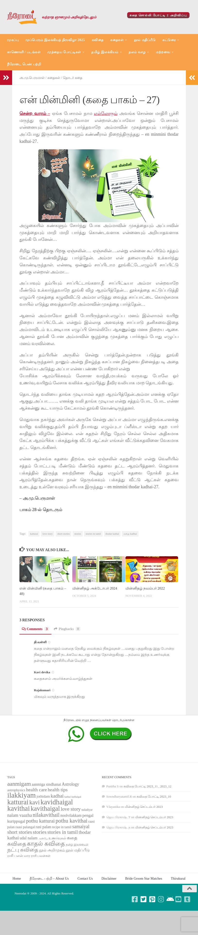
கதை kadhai (130, 533)
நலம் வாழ (137, 52)
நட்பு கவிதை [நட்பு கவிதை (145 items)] (22, 850)
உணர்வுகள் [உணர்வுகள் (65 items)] (57, 838)
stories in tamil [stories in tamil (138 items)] (62, 832)
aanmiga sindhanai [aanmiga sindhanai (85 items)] (46, 784)
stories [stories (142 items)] (40, 832)
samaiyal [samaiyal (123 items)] (81, 826)
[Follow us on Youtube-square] (178, 899)
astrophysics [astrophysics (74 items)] (16, 790)
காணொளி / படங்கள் (24, 52)
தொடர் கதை (72, 78)
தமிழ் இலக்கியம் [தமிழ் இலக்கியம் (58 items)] (77, 844)
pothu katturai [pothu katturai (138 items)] (40, 821)
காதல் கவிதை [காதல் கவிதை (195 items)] (46, 843)
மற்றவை (163, 52)
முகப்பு (12, 40)
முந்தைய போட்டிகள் (64, 52)
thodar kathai (112, 533)
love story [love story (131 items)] (71, 809)
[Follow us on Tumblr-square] (187, 899)
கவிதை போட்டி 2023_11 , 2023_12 (147, 786)
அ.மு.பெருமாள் (32, 78)
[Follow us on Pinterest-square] (152, 899)
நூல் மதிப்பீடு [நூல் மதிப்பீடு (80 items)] (78, 850)
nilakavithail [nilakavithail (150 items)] (46, 815)
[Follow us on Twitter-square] (143, 899)
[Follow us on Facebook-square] (135, 899)
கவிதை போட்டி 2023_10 (154, 796)
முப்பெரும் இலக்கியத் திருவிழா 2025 (55, 40)
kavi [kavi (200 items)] (34, 802)
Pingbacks (67, 629)
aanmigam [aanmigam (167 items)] (19, 784)
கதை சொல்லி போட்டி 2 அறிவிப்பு (158, 15)
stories (77, 533)
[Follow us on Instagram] (161, 899)
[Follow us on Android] (169, 899)
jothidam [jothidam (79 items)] (43, 796)
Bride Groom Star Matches (143, 878)
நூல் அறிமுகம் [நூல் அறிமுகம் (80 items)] (52, 850)
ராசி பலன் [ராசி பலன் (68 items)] (15, 856)
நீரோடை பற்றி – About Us (49, 878)
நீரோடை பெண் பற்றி (24, 64)
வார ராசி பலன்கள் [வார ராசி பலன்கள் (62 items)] (37, 856)
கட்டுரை (169, 40)
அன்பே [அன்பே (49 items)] (43, 838)
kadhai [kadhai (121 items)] (57, 796)
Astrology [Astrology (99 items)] (70, 784)
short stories (63, 533)
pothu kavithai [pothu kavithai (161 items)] (71, 821)
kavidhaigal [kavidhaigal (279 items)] (57, 802)
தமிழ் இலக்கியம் (104, 52)
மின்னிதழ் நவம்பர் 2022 (145, 588)
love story (47, 533)
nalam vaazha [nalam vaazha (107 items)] (19, 815)
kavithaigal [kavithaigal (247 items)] (45, 808)
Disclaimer (108, 878)
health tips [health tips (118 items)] (58, 789)
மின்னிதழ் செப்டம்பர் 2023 (144, 807)
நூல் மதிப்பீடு (145, 40)
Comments (35, 629)
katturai (34, 533)
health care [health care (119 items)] (36, 789)
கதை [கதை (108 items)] (72, 837)
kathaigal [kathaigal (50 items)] (76, 796)
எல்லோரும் (105, 113)
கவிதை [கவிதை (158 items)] (16, 844)
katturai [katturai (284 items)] (17, 802)
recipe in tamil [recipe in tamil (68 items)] (62, 827)
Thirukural (178, 878)
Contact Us (85, 878)
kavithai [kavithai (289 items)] (18, 808)
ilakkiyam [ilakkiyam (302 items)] (21, 795)
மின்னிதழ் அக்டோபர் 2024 (94, 588)
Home (17, 878)
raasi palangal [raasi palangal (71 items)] (25, 827)
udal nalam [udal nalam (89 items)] (28, 838)
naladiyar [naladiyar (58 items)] (87, 809)
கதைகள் (117, 40)
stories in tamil (93, 533)
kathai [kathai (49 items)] (67, 796)
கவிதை (98, 40)
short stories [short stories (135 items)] (19, 832)
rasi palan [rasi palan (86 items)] (43, 827)
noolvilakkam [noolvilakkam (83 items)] (71, 815)
